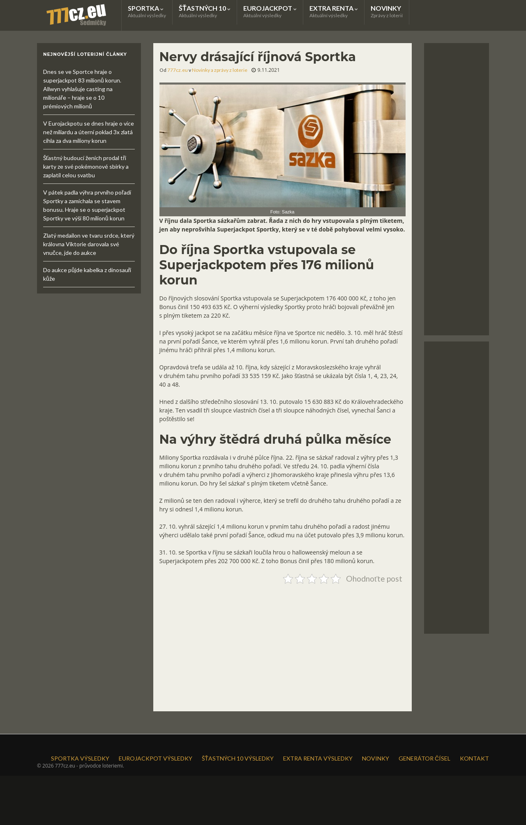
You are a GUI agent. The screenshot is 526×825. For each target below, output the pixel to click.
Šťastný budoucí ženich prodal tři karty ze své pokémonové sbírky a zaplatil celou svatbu (86, 166)
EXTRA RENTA (333, 11)
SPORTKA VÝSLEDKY (80, 758)
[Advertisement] (282, 644)
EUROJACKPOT (270, 11)
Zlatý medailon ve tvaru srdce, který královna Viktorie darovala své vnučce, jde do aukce (88, 244)
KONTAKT (474, 758)
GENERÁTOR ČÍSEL (424, 758)
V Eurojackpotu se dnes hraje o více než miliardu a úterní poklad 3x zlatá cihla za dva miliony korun (88, 132)
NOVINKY (387, 11)
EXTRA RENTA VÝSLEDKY (318, 758)
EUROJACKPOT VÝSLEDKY (155, 758)
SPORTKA (147, 11)
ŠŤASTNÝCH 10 (205, 11)
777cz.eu (177, 70)
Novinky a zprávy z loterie (219, 70)
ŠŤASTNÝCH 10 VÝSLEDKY (238, 758)
